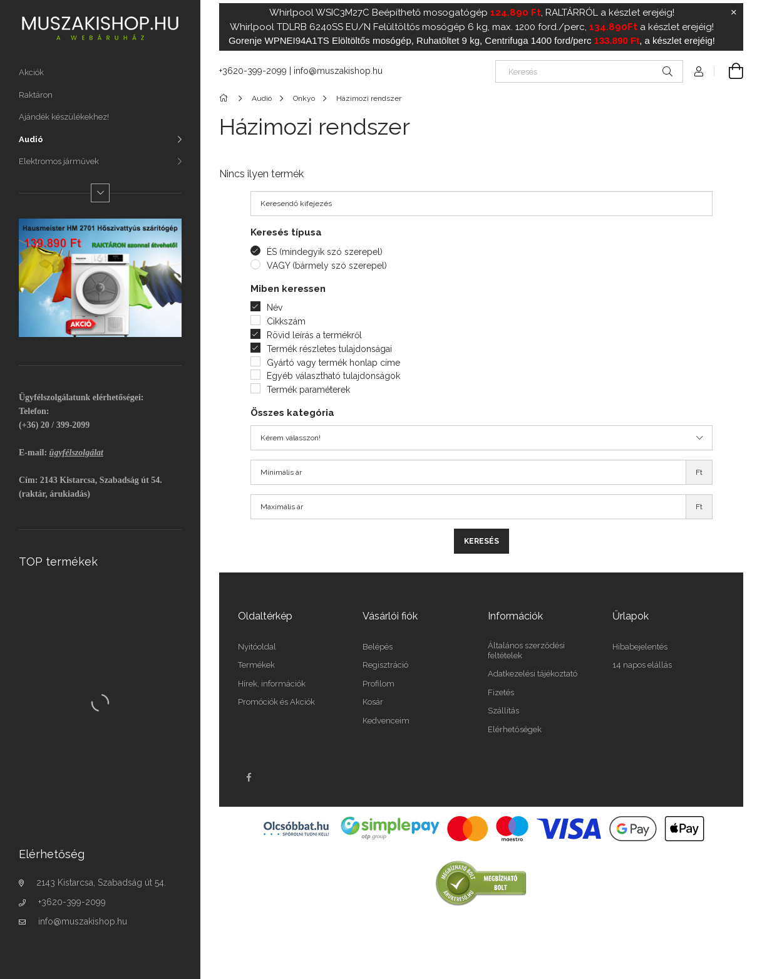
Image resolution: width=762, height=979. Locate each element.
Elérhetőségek (515, 729)
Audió (31, 139)
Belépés (378, 646)
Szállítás (503, 710)
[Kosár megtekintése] (728, 71)
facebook (248, 777)
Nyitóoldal (257, 646)
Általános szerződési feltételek (526, 650)
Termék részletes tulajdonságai (329, 349)
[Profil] (698, 71)
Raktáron (36, 95)
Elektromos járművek (59, 161)
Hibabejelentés (639, 646)
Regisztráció (385, 665)
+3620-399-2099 (72, 902)
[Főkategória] (225, 98)
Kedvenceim (386, 720)
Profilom (378, 683)
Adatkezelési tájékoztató (532, 673)
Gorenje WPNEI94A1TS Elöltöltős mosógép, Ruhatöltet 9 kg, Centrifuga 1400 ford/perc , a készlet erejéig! (472, 40)
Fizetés (501, 692)
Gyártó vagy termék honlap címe (333, 363)
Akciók (31, 72)
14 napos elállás (642, 665)
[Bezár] (733, 12)
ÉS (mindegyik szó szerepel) (325, 252)
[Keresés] (589, 71)
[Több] (100, 193)
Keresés (481, 541)
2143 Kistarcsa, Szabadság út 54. (101, 883)
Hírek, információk (272, 683)
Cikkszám (286, 321)
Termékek (256, 665)
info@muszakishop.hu (82, 921)
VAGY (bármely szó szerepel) (327, 266)
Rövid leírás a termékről (314, 335)
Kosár (373, 702)
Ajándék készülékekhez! (64, 117)
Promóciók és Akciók (276, 702)
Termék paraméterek (308, 390)
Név (274, 308)
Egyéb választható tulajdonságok (333, 376)
